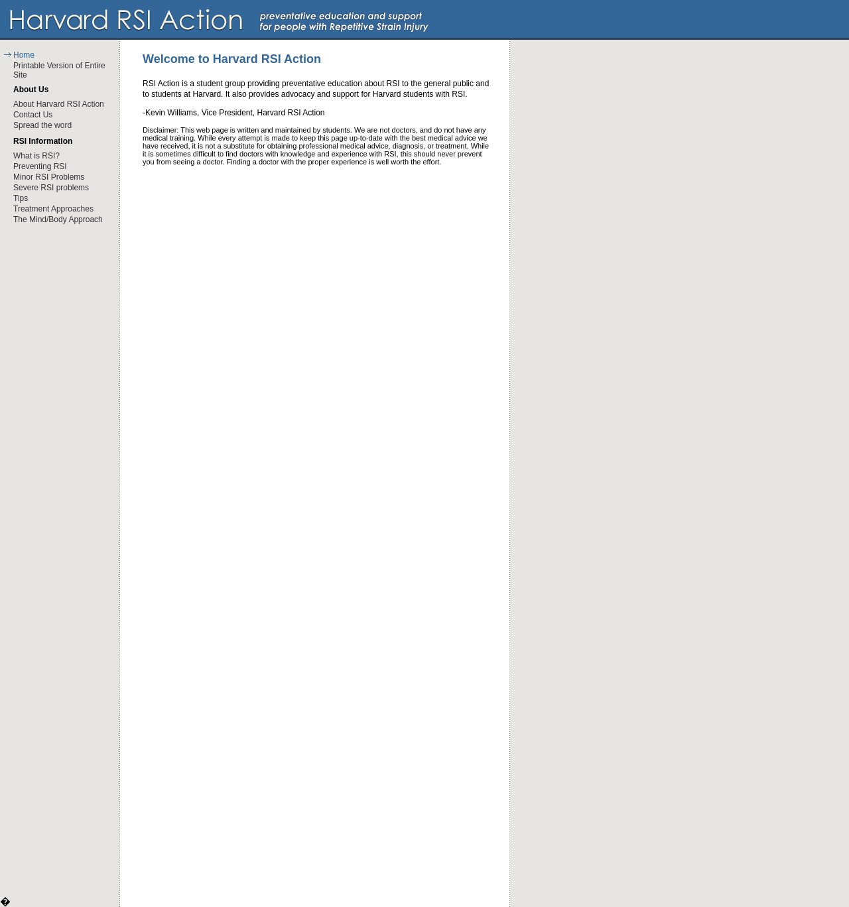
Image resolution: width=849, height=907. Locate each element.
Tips (20, 198)
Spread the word (42, 125)
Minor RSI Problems (48, 177)
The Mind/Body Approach (58, 219)
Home (23, 55)
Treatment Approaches (53, 208)
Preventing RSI (40, 166)
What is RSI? (36, 155)
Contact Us (32, 114)
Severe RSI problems (51, 187)
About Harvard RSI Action (58, 104)
